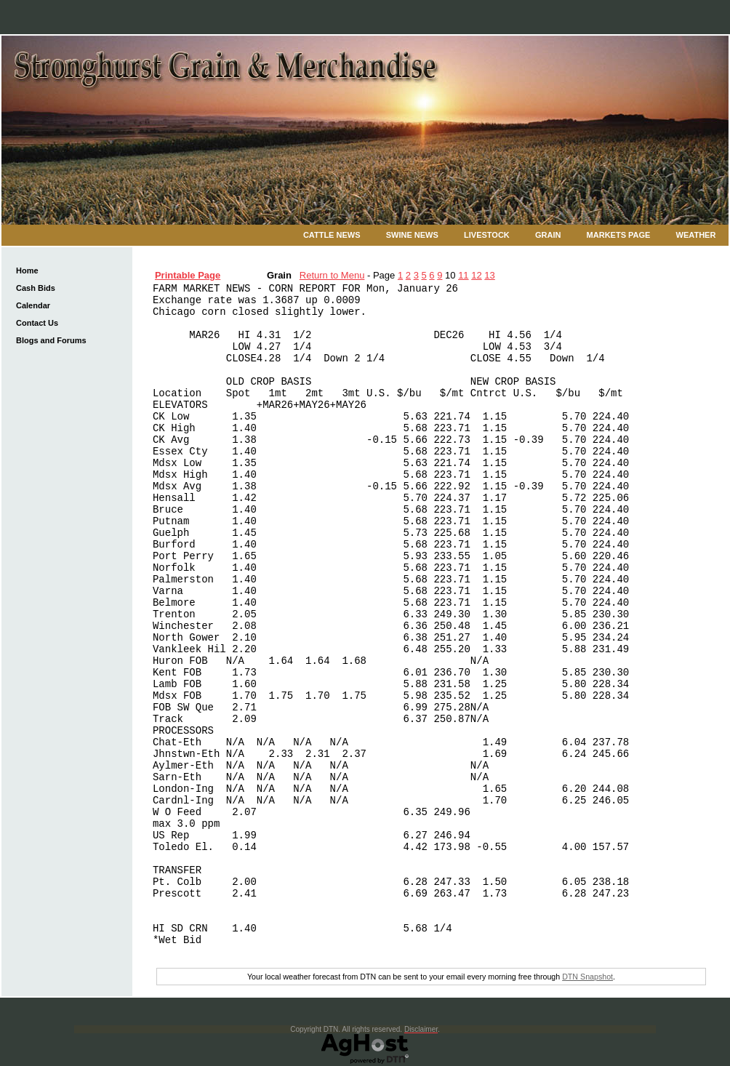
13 (489, 275)
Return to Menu (332, 275)
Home (27, 270)
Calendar (33, 305)
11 (463, 275)
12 (476, 275)
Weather (696, 235)
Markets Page (619, 235)
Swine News (412, 235)
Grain (548, 235)
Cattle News (332, 235)
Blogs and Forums (51, 340)
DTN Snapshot (587, 976)
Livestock (487, 235)
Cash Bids (35, 288)
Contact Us (37, 322)
